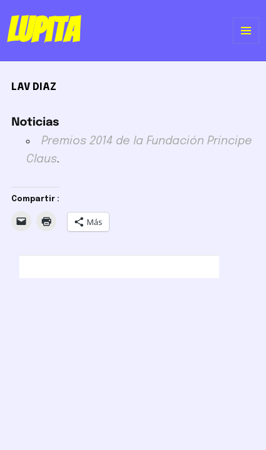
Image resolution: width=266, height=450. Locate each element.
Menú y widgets (246, 43)
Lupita (43, 30)
